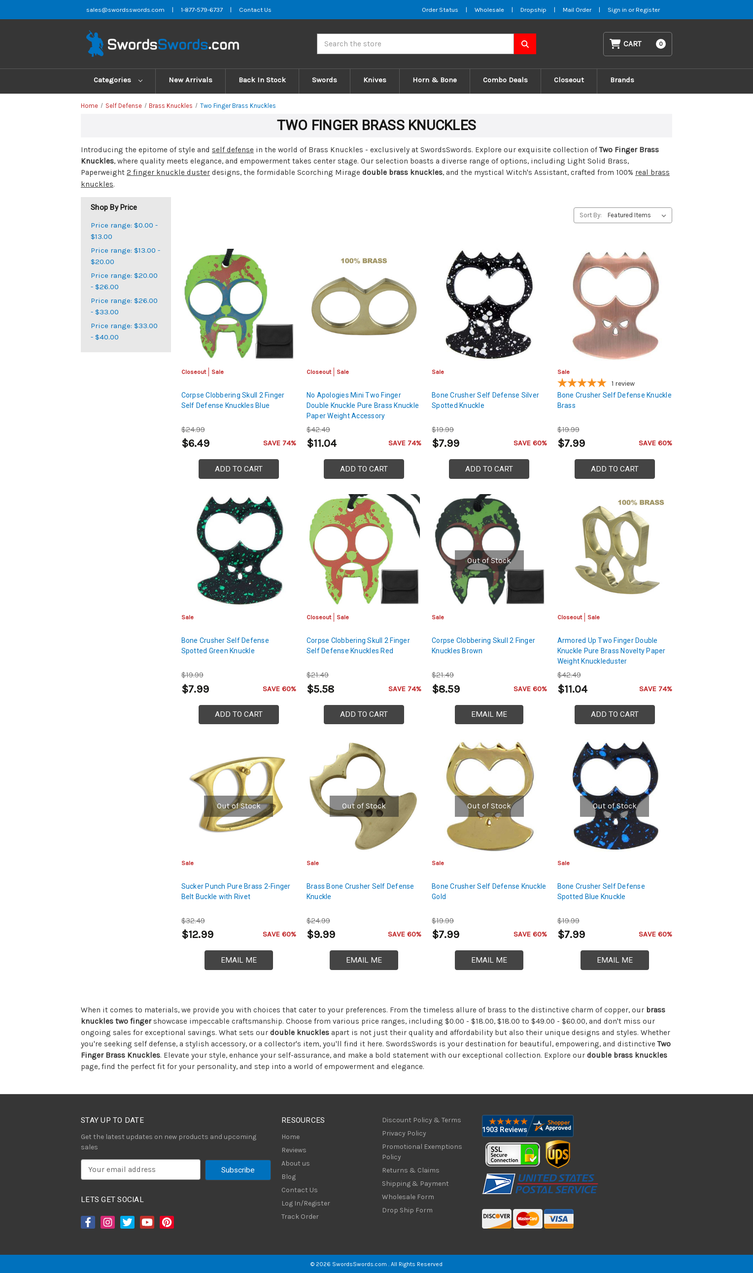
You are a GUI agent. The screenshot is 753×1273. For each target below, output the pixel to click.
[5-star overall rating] (614, 384)
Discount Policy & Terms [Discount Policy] (421, 1120)
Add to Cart (239, 469)
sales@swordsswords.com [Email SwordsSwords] (125, 9)
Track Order (300, 1216)
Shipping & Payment (415, 1183)
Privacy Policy (404, 1133)
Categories (118, 79)
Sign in (618, 9)
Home (290, 1137)
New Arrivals (190, 79)
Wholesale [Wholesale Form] (489, 9)
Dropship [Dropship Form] (533, 9)
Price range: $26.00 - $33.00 (124, 306)
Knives (374, 79)
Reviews (294, 1150)
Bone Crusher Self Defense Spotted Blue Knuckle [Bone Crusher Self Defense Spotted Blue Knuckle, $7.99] (601, 891)
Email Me (489, 714)
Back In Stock (262, 79)
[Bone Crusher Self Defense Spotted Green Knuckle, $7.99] (239, 550)
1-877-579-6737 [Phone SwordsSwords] (202, 9)
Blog (288, 1176)
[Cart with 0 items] (638, 44)
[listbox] (639, 215)
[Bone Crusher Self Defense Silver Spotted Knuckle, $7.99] (489, 305)
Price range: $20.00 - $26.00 (124, 281)
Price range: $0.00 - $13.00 (124, 231)
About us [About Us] (295, 1163)
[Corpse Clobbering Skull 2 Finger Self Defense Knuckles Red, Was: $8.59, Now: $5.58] (364, 550)
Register (648, 9)
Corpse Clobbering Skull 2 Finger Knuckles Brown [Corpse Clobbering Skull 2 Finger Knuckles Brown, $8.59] (483, 645)
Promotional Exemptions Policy (422, 1151)
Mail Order (577, 9)
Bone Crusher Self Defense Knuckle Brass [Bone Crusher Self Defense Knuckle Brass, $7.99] (614, 400)
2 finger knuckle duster (168, 172)
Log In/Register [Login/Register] (305, 1203)
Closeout (569, 79)
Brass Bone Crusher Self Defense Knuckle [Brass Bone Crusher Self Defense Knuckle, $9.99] (360, 891)
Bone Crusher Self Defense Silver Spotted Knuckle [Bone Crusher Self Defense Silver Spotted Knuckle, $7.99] (485, 400)
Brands (622, 79)
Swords (324, 79)
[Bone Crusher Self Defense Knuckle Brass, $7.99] (615, 305)
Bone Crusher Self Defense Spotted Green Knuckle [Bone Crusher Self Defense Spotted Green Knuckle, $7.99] (225, 645)
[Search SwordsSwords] (525, 44)
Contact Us (299, 1190)
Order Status (440, 9)
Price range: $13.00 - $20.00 (125, 256)
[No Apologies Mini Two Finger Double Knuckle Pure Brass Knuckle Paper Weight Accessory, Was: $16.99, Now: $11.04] (364, 305)
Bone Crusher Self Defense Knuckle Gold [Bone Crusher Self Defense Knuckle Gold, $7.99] (489, 891)
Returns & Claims (411, 1170)
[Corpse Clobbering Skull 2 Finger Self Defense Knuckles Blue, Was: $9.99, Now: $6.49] (239, 305)
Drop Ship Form (407, 1210)
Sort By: (591, 215)
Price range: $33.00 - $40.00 (124, 331)
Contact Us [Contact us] (255, 9)
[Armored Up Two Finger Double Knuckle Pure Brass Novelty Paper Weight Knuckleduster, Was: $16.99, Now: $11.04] (615, 550)
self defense (233, 149)
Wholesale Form (408, 1197)
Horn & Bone (434, 79)
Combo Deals (505, 79)
